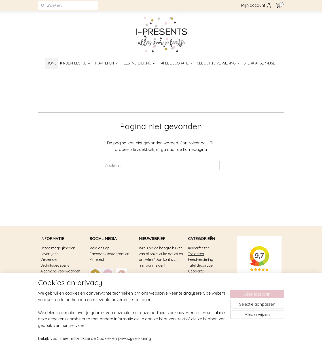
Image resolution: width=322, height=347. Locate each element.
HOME (52, 63)
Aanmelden (153, 277)
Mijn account (256, 5)
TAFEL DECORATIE (176, 63)
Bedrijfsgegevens (54, 265)
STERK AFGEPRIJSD (259, 63)
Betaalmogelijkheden (57, 248)
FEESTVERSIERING (139, 63)
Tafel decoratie (200, 265)
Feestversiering (200, 259)
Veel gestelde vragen (57, 276)
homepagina (195, 149)
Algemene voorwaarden (60, 271)
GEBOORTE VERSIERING (218, 63)
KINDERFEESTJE (75, 63)
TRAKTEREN (106, 63)
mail (129, 288)
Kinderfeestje (199, 248)
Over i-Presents (53, 282)
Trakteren (196, 254)
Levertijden (49, 254)
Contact (47, 294)
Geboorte (196, 271)
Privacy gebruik (53, 288)
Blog (44, 299)
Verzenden (49, 259)
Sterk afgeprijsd (201, 276)
